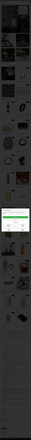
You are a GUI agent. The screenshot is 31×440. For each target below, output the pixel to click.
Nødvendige (8, 225)
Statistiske (22, 229)
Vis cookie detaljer (15, 222)
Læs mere (4, 213)
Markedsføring (22, 225)
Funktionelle (8, 229)
